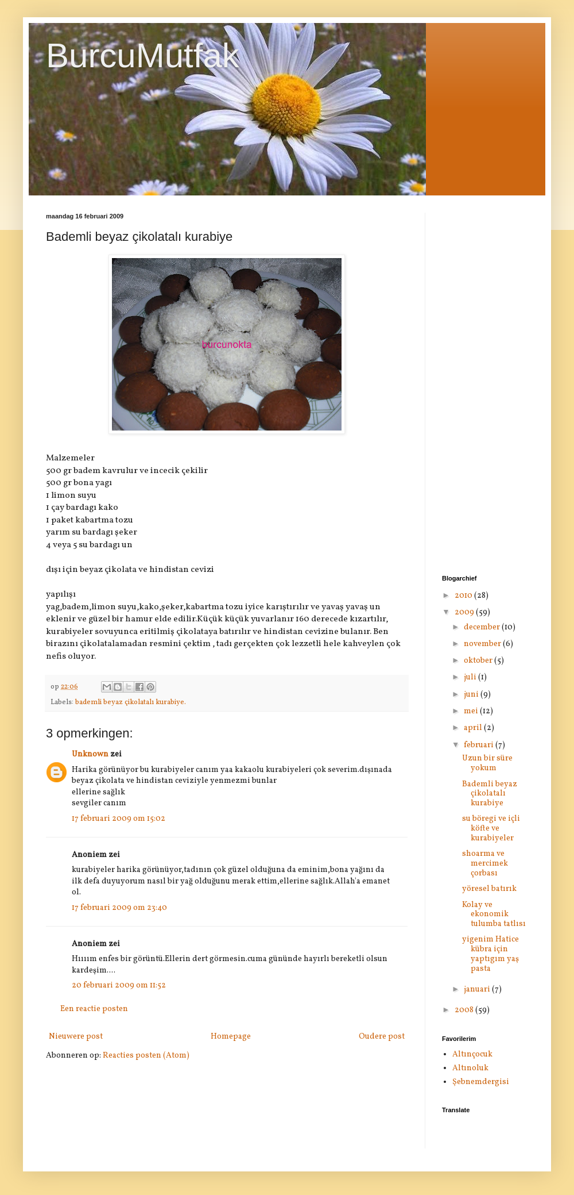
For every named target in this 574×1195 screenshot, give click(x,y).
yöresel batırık (489, 888)
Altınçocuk (472, 1054)
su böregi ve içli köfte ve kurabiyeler (491, 828)
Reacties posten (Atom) (146, 1055)
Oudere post (382, 1036)
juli (471, 677)
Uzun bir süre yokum (487, 763)
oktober (479, 660)
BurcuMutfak (142, 55)
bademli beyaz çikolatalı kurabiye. (130, 702)
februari (479, 745)
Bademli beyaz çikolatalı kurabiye (489, 794)
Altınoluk (470, 1068)
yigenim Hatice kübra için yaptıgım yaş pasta (490, 954)
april (474, 728)
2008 (465, 1010)
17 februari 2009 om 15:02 (118, 818)
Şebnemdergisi (480, 1082)
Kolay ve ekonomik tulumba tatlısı (494, 915)
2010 (464, 595)
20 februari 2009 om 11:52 (119, 985)
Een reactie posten (94, 1009)
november (483, 644)
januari (478, 989)
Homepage (231, 1036)
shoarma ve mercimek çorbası (485, 863)
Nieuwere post (76, 1036)
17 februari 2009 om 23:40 (119, 907)
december (483, 627)
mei (472, 711)
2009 (465, 612)
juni (472, 694)
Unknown (90, 754)
